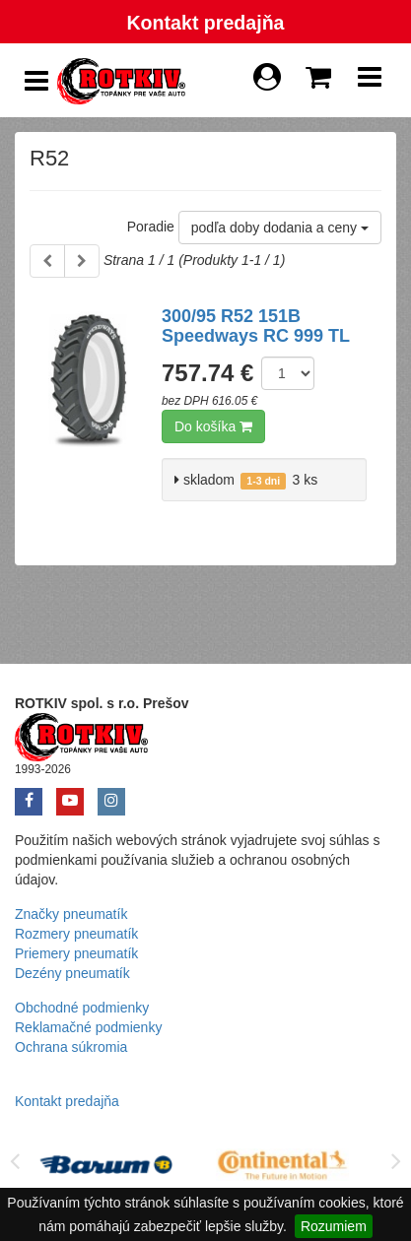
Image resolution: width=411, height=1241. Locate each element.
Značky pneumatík (71, 914)
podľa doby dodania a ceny (280, 227)
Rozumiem (334, 1226)
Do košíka (213, 426)
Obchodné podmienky (82, 1007)
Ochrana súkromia (71, 1047)
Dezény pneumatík (72, 973)
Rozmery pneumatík (76, 934)
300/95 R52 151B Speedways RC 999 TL (256, 326)
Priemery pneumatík (76, 953)
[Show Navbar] (369, 82)
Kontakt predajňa (205, 22)
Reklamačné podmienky (88, 1027)
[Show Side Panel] (36, 81)
